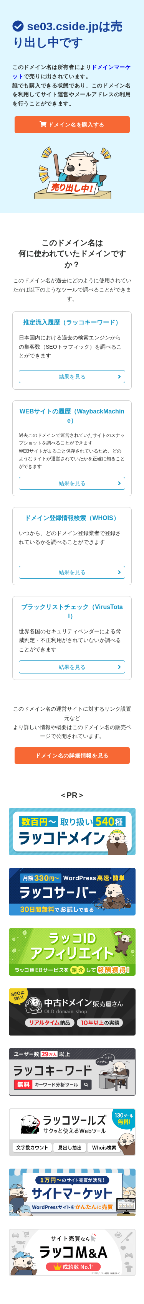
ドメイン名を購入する (72, 124)
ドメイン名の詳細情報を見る (72, 755)
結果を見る (90, 377)
